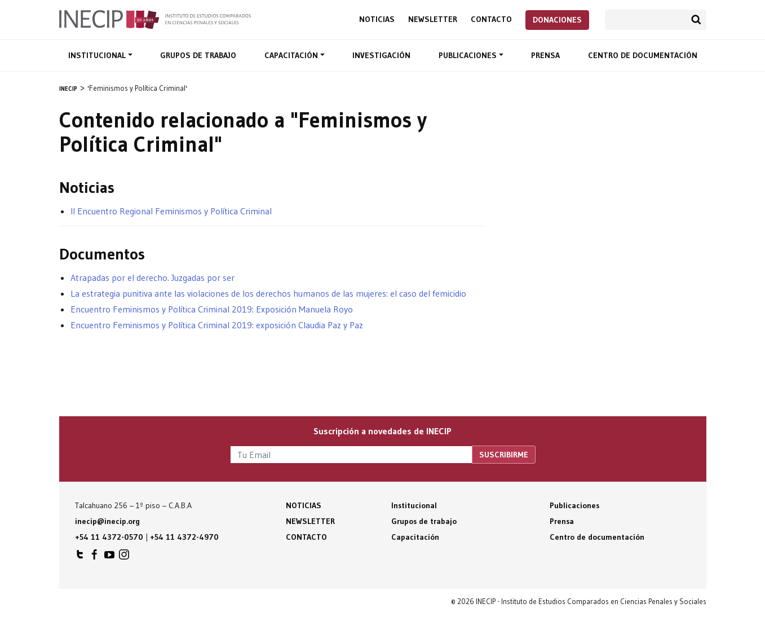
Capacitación (292, 55)
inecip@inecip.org (107, 521)
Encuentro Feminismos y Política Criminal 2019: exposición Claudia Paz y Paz (216, 325)
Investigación (381, 55)
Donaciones (557, 20)
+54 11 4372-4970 (184, 537)
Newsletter (432, 19)
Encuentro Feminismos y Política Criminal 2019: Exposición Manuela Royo (211, 309)
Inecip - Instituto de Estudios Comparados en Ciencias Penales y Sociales (155, 18)
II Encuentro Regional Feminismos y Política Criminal (171, 211)
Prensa (545, 55)
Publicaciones (469, 55)
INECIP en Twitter (80, 557)
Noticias (377, 19)
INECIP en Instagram (124, 557)
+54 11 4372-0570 (109, 537)
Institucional (98, 55)
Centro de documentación (642, 55)
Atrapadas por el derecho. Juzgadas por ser (152, 277)
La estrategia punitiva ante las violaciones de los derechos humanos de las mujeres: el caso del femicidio (268, 293)
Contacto (491, 19)
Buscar (696, 20)
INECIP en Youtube (109, 557)
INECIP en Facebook (95, 557)
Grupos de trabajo (198, 55)
